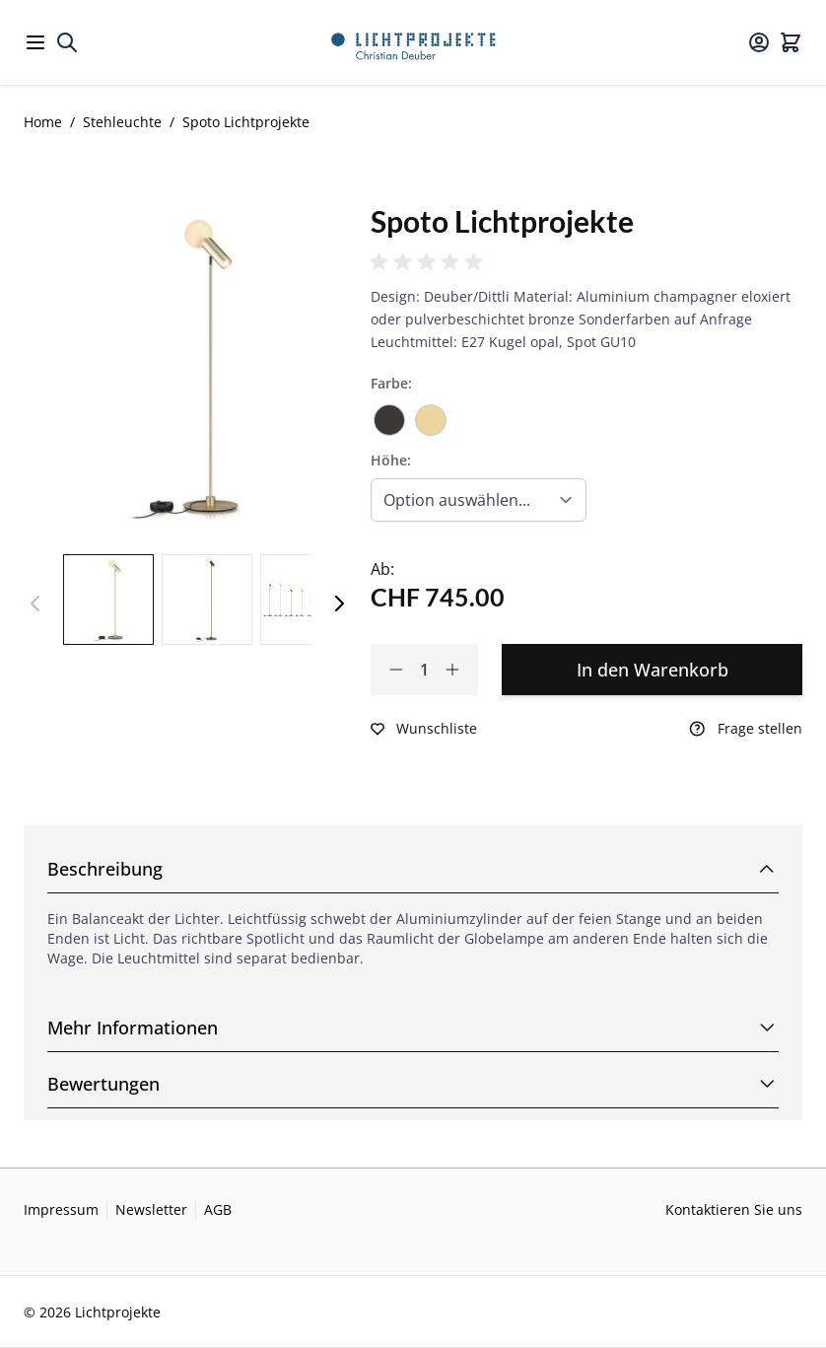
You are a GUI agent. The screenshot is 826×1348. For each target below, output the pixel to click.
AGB (218, 1209)
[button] (430, 262)
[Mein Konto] (759, 42)
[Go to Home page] (413, 42)
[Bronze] (389, 413)
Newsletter (151, 1209)
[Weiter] (339, 603)
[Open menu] (35, 42)
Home (43, 121)
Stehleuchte (122, 121)
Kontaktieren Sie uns (733, 1209)
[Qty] (425, 669)
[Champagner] (431, 413)
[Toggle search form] (67, 42)
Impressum (61, 1209)
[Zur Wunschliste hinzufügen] (424, 729)
